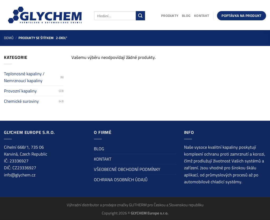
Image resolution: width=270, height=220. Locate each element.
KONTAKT (201, 15)
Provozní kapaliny (20, 91)
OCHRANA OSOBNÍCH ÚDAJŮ (121, 180)
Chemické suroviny (21, 101)
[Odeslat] (140, 15)
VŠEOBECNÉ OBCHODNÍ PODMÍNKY (127, 169)
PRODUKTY (169, 15)
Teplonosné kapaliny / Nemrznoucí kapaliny (24, 77)
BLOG (186, 15)
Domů (8, 38)
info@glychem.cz (19, 175)
